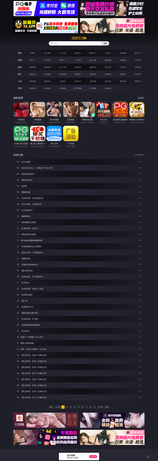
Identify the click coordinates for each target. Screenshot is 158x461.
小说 (20, 81)
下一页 (100, 407)
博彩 (20, 53)
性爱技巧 (138, 81)
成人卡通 (62, 67)
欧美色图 (62, 74)
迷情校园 (93, 81)
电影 (20, 67)
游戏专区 (77, 53)
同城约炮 (32, 88)
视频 (20, 60)
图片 (20, 74)
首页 (51, 407)
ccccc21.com (79, 38)
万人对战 (62, 53)
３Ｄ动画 (77, 60)
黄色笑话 (123, 81)
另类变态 (138, 67)
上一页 (58, 407)
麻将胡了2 (92, 53)
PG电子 (32, 53)
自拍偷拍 (47, 60)
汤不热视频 (78, 88)
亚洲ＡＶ (32, 60)
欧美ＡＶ (62, 60)
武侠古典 (77, 81)
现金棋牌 (123, 53)
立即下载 (93, 456)
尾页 (107, 407)
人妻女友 (62, 81)
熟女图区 (123, 74)
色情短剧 (108, 88)
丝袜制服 (108, 60)
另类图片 (138, 74)
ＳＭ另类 (138, 60)
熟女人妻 (93, 60)
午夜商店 (47, 88)
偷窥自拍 (32, 74)
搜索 (105, 43)
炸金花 (107, 53)
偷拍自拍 (47, 67)
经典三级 (108, 67)
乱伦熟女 (123, 67)
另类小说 (108, 81)
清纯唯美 (108, 74)
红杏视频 (93, 88)
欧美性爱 (77, 67)
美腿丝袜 (93, 74)
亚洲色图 (47, 74)
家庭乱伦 (47, 81)
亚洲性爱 (32, 67)
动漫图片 (77, 74)
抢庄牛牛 (138, 53)
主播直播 (123, 60)
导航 (20, 88)
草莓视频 (62, 88)
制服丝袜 (93, 67)
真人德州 (47, 53)
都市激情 (32, 81)
